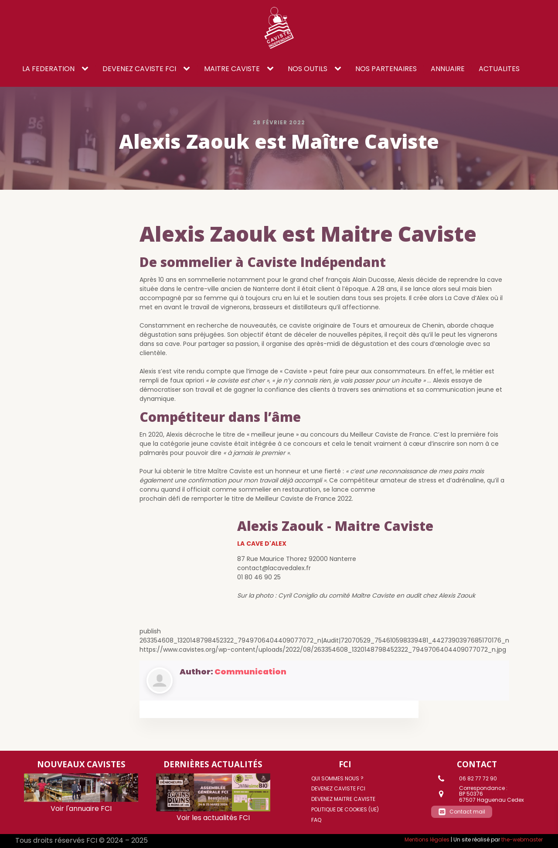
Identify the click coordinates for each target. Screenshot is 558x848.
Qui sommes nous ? (337, 778)
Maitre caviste (232, 69)
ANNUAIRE (448, 69)
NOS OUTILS (307, 69)
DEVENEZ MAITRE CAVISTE (343, 799)
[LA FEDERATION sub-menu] (87, 69)
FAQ (316, 820)
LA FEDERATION (48, 69)
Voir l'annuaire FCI (81, 809)
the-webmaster (522, 839)
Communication (250, 671)
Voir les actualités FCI (213, 818)
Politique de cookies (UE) (345, 809)
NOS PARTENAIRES (386, 69)
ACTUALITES (499, 69)
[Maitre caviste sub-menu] (272, 69)
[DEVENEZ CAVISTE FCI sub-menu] (188, 69)
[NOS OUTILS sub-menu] (339, 69)
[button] (461, 812)
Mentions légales (427, 839)
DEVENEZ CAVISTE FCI (139, 69)
